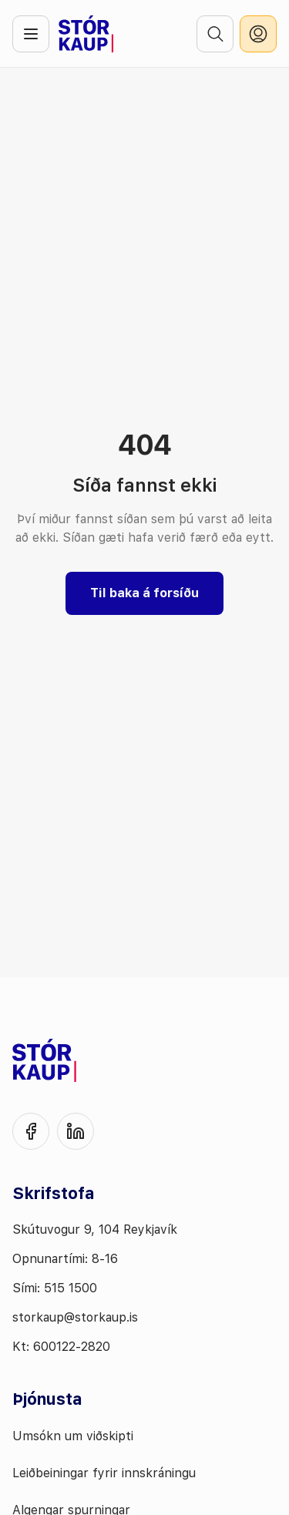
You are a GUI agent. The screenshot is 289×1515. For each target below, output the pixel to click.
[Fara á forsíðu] (86, 33)
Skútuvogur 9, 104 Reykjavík (94, 1229)
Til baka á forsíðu (144, 593)
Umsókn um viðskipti (72, 1436)
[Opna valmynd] (30, 33)
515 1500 (70, 1288)
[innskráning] (258, 33)
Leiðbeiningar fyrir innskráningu (104, 1473)
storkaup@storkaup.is (75, 1317)
